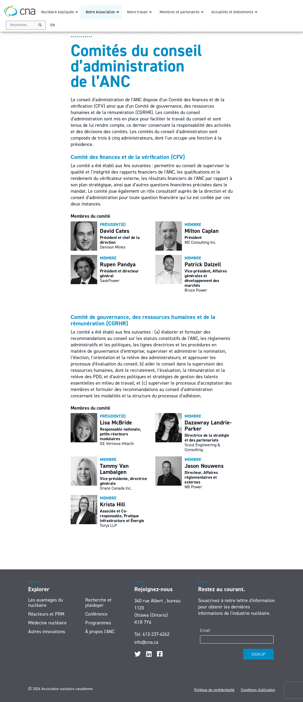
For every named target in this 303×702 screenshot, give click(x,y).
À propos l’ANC (99, 631)
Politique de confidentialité (214, 689)
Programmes (98, 622)
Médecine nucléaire (47, 622)
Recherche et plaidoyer (98, 602)
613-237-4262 (156, 634)
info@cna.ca (146, 642)
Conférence (96, 614)
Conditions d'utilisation (258, 689)
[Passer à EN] (52, 25)
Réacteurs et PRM (46, 614)
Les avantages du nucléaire (45, 602)
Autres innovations (46, 631)
